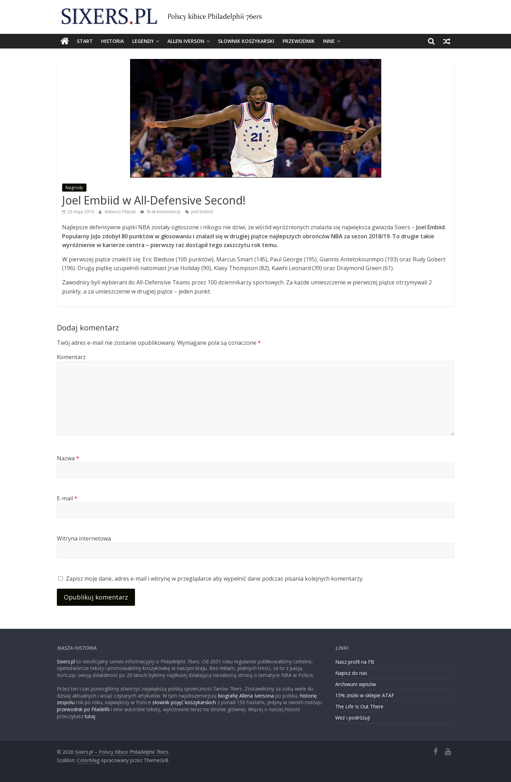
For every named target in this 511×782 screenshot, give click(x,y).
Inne (329, 41)
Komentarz (71, 357)
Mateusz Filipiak (121, 212)
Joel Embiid (202, 212)
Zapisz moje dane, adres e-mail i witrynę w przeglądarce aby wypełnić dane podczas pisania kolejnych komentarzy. (214, 578)
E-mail (67, 498)
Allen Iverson (185, 41)
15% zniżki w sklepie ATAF (364, 695)
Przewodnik (299, 41)
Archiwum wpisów (355, 684)
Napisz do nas (351, 673)
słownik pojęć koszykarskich (184, 702)
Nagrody (74, 188)
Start (85, 41)
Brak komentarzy (160, 212)
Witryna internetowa (84, 538)
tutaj (90, 716)
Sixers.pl (66, 661)
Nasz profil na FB (354, 661)
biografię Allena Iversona (246, 695)
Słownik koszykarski (246, 41)
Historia (112, 41)
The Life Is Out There (359, 706)
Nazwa (68, 458)
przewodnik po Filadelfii (83, 709)
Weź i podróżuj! (352, 717)
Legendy (143, 41)
